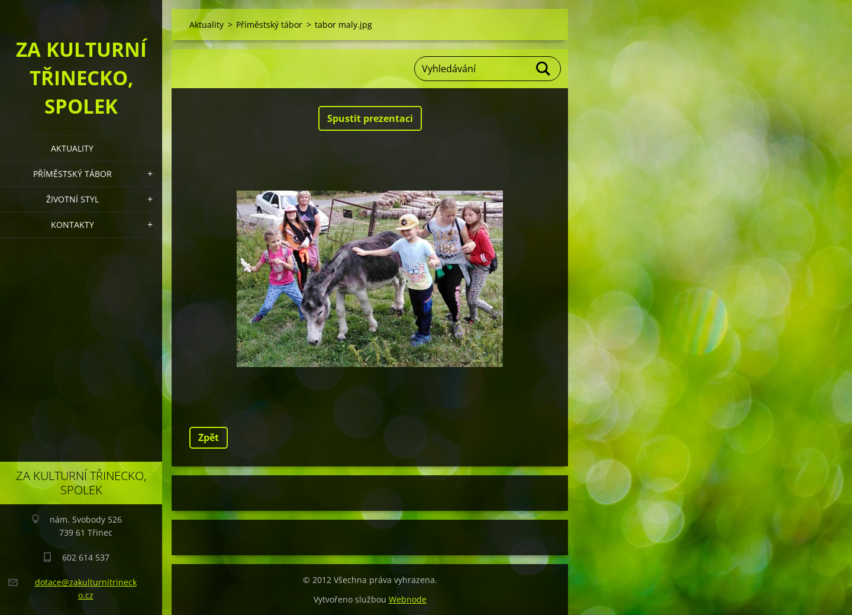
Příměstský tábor (72, 173)
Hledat (543, 69)
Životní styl (72, 199)
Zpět (208, 437)
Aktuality (72, 148)
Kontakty (72, 224)
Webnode (408, 599)
